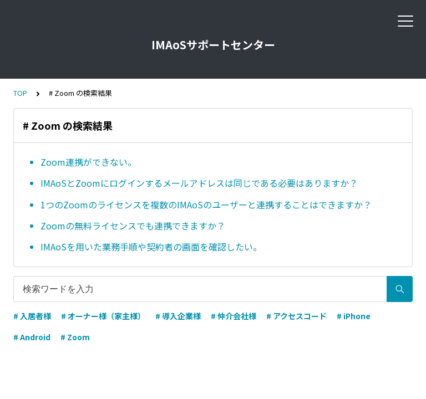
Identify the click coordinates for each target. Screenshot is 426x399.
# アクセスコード (296, 315)
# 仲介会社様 (233, 315)
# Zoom (75, 336)
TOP (20, 93)
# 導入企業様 (178, 315)
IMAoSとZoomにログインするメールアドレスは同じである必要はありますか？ (201, 183)
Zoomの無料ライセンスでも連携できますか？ (132, 225)
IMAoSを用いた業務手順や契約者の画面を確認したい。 (151, 246)
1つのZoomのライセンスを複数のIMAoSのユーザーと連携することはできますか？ (206, 204)
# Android (31, 336)
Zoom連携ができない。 (88, 161)
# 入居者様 (32, 315)
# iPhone (354, 315)
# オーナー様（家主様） (103, 315)
